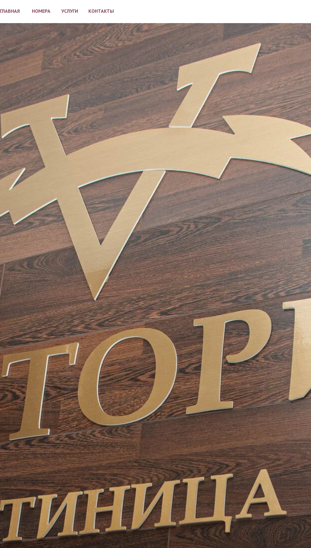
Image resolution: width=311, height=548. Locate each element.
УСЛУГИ (69, 11)
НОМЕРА (41, 11)
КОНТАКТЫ (101, 11)
